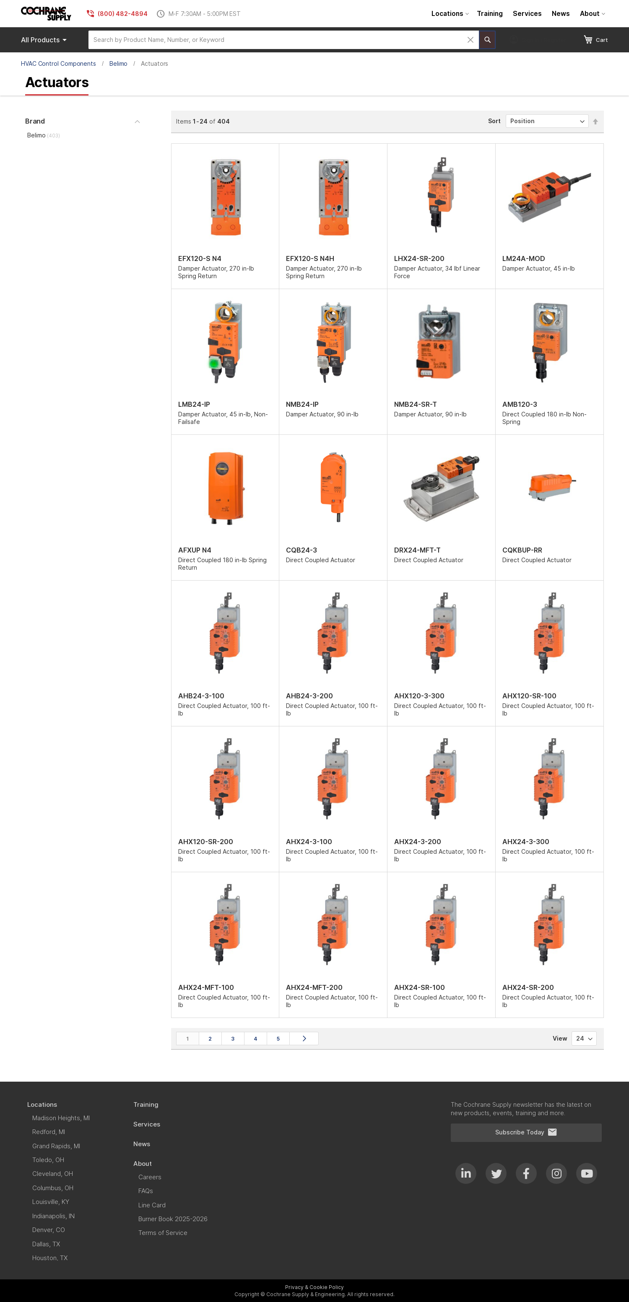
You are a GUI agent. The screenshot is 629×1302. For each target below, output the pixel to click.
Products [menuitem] (45, 40)
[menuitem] (449, 13)
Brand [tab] (35, 121)
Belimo (118, 63)
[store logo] (46, 13)
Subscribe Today (526, 1132)
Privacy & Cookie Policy (314, 1287)
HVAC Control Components (58, 63)
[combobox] (283, 40)
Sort (494, 120)
